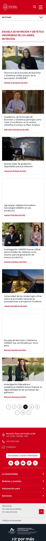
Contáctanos (11, 447)
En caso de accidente (11, 509)
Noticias (6, 17)
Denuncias (7, 506)
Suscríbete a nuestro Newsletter (23, 456)
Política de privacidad (11, 521)
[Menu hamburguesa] (40, 7)
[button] (41, 511)
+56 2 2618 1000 (12, 441)
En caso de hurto (9, 512)
